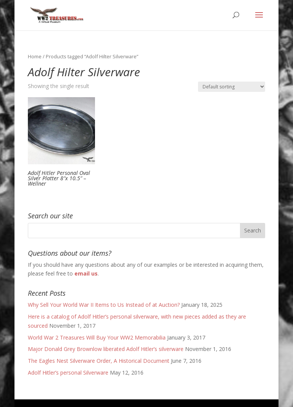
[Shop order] (231, 87)
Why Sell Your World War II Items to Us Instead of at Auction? (104, 304)
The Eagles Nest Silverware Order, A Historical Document (98, 360)
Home (35, 56)
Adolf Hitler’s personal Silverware (68, 372)
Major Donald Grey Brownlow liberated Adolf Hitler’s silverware (106, 349)
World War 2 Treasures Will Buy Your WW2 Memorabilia (97, 337)
